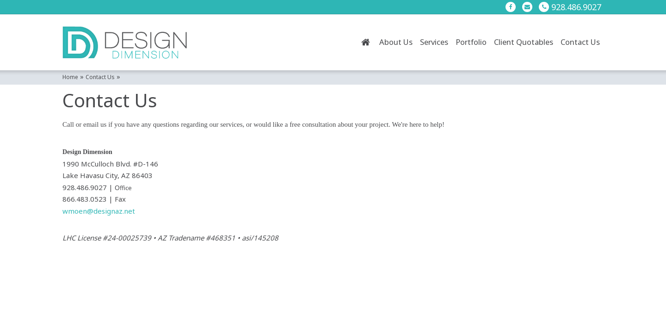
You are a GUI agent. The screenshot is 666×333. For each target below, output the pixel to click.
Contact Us (580, 42)
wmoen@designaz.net (98, 211)
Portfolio (471, 42)
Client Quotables (523, 42)
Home (366, 42)
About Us (396, 42)
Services (434, 42)
